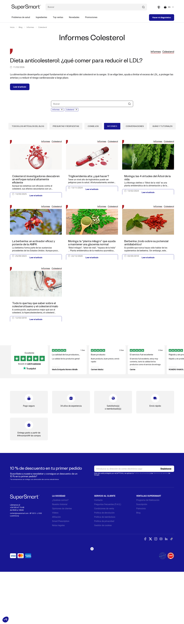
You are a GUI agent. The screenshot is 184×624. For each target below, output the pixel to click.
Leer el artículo (19, 139)
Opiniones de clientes (62, 561)
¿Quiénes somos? (60, 552)
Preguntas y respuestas (66, 178)
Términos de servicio (160, 525)
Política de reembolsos (104, 569)
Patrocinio (141, 561)
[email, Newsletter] (134, 521)
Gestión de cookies (103, 577)
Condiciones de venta (104, 561)
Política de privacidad (141, 525)
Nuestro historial (59, 556)
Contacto (98, 552)
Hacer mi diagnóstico (161, 17)
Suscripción (141, 556)
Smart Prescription (60, 573)
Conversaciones (135, 178)
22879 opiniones (34, 416)
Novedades (74, 17)
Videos (55, 565)
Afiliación (56, 569)
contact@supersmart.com (19, 565)
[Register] (166, 521)
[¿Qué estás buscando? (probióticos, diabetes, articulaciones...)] (96, 7)
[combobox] (171, 7)
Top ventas (58, 17)
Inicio (12, 27)
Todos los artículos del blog (28, 178)
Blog (20, 27)
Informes (30, 27)
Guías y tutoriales (162, 178)
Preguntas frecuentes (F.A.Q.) (107, 556)
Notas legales (58, 577)
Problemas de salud (21, 17)
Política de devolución (104, 565)
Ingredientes (41, 17)
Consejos (93, 178)
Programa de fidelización (147, 552)
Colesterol (42, 27)
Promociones (91, 17)
